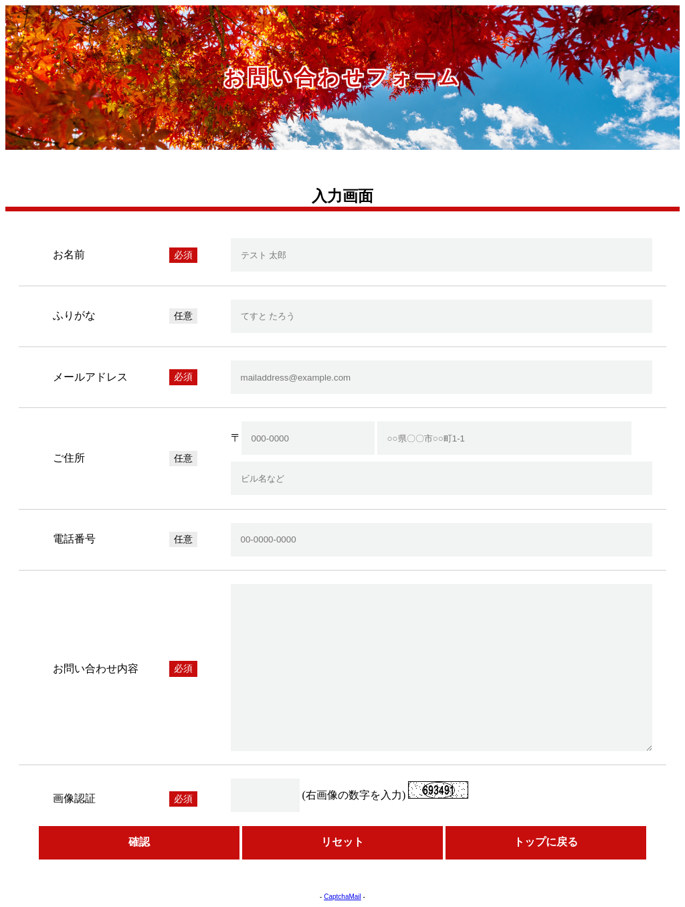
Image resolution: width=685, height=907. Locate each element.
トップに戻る (546, 841)
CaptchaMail (342, 896)
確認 (139, 841)
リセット (342, 841)
